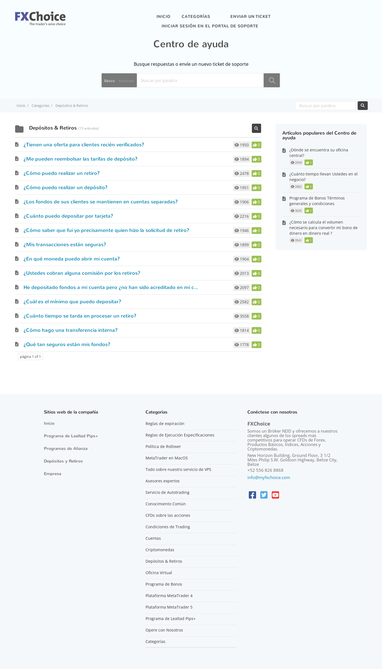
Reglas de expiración (165, 423)
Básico (109, 80)
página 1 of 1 (30, 356)
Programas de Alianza (66, 448)
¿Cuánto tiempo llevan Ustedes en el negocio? (323, 176)
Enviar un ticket (250, 16)
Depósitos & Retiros (164, 561)
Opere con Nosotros (164, 630)
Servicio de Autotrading (167, 492)
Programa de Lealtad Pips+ (71, 436)
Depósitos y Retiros (63, 461)
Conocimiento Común (166, 504)
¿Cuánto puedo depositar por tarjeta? (68, 216)
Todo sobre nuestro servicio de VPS (178, 469)
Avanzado (126, 80)
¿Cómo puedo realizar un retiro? (62, 173)
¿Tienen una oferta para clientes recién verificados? (84, 144)
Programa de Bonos (164, 584)
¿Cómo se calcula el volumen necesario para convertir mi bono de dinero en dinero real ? (323, 227)
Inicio (163, 16)
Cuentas (153, 538)
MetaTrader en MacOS (167, 458)
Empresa (52, 473)
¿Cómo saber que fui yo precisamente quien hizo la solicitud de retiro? (106, 230)
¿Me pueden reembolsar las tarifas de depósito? (80, 159)
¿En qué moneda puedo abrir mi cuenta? (72, 258)
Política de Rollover (163, 446)
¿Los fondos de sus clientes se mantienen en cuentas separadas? (101, 201)
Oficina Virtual (159, 573)
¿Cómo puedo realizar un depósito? (65, 187)
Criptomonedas (160, 550)
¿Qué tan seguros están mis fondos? (67, 344)
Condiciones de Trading (168, 527)
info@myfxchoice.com (268, 477)
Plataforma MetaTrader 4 (169, 595)
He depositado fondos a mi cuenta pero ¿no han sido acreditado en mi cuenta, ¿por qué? (129, 287)
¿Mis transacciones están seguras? (65, 244)
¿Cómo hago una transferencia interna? (71, 330)
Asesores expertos (163, 481)
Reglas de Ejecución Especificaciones (180, 435)
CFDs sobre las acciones (168, 515)
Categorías (196, 16)
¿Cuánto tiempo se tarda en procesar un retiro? (80, 316)
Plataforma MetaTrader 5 (169, 607)
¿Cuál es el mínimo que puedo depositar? (72, 301)
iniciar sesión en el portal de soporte (209, 26)
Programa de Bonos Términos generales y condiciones (317, 200)
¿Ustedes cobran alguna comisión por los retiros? (82, 273)
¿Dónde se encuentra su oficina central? (318, 152)
